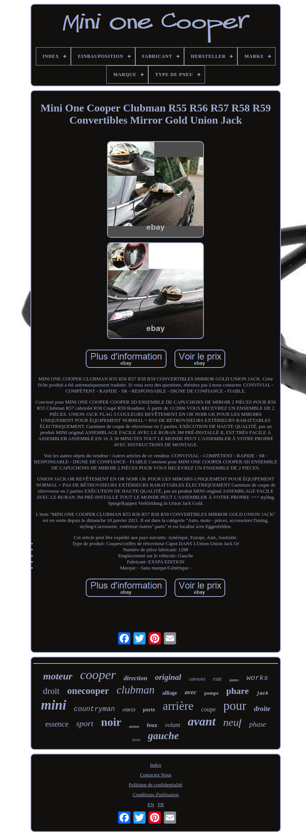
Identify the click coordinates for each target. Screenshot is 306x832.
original (168, 677)
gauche (163, 735)
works (257, 678)
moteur (57, 676)
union (134, 726)
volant (172, 725)
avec (191, 692)
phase (257, 724)
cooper (98, 675)
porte (149, 710)
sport (84, 723)
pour (235, 706)
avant (202, 721)
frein (136, 739)
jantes (234, 680)
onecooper (88, 691)
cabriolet (197, 679)
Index (156, 765)
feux (152, 725)
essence (57, 724)
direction (135, 678)
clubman (136, 690)
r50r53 (129, 710)
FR (161, 804)
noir (111, 722)
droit (51, 691)
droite (262, 709)
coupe (208, 709)
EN (150, 804)
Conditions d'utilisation (156, 794)
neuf (232, 722)
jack (262, 693)
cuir (217, 679)
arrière (178, 706)
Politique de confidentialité (156, 784)
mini (53, 705)
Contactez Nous (155, 775)
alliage (169, 693)
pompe (211, 693)
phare (237, 691)
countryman (94, 709)
